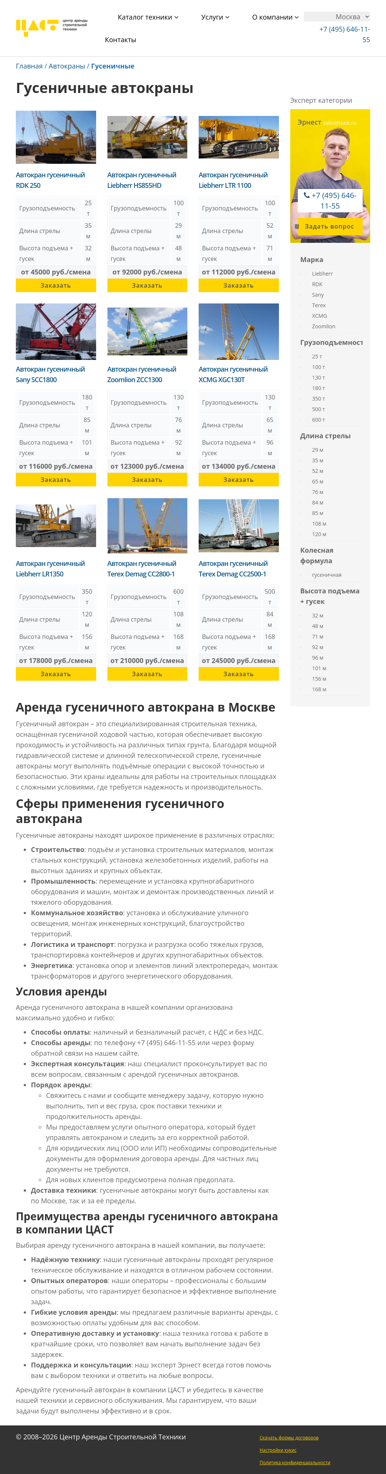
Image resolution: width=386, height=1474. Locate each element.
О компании (275, 16)
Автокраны (67, 65)
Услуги (215, 16)
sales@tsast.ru (339, 122)
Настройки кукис (278, 1450)
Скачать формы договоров (289, 1437)
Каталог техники (148, 16)
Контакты (120, 39)
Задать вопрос (326, 226)
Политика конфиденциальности (295, 1462)
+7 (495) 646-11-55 (334, 200)
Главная (29, 65)
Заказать (56, 285)
